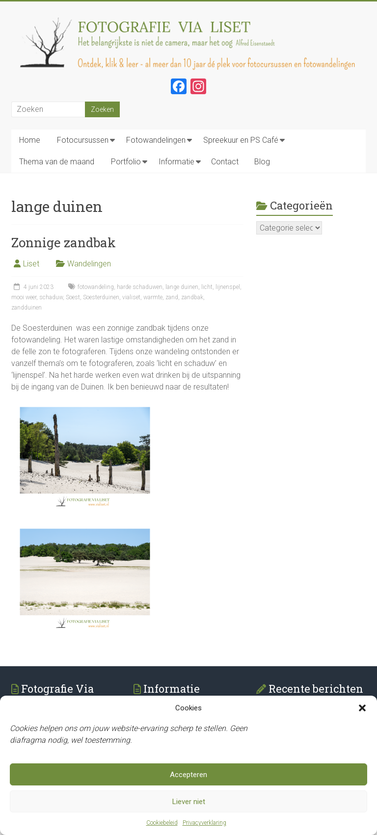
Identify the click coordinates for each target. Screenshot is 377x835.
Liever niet (188, 802)
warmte (152, 297)
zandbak (192, 297)
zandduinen (26, 307)
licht (207, 287)
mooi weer (23, 297)
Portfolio (126, 161)
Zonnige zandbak (63, 242)
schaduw (51, 297)
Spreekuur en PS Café (240, 140)
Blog (262, 161)
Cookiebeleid (162, 823)
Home (29, 140)
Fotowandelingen (156, 140)
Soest (73, 297)
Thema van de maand (56, 161)
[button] (362, 708)
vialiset (131, 297)
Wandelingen (89, 263)
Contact (225, 161)
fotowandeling (96, 287)
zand (171, 297)
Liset (31, 263)
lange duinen (181, 287)
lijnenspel (227, 287)
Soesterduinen (101, 297)
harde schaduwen (139, 287)
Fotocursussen (82, 140)
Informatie (176, 161)
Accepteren (188, 775)
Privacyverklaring (204, 823)
